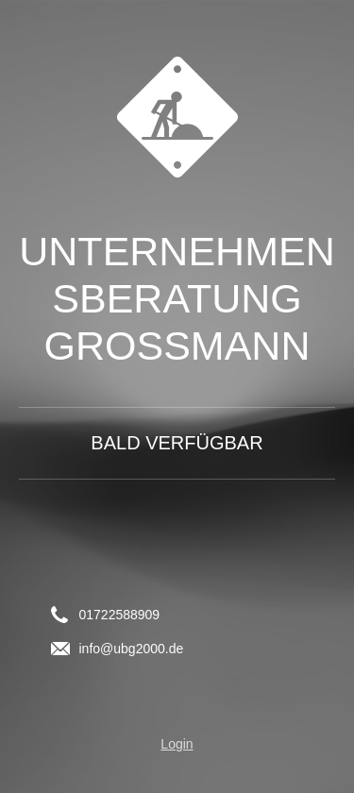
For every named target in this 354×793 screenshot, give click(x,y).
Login (176, 743)
